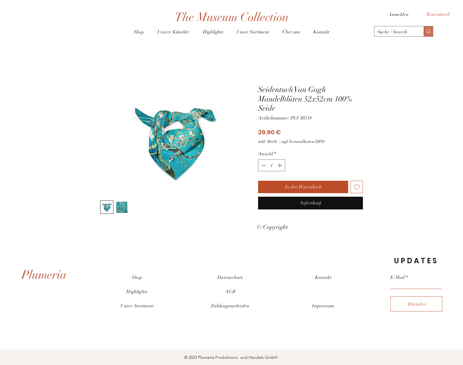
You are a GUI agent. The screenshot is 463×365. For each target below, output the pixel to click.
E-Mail (397, 277)
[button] (441, 14)
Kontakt (323, 277)
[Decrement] (263, 165)
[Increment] (280, 165)
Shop (137, 277)
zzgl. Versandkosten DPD (303, 141)
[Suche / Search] (394, 32)
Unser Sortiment (137, 306)
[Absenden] (416, 303)
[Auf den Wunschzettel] (356, 187)
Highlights (137, 292)
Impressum (323, 306)
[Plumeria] (44, 275)
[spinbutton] (271, 165)
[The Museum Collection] (231, 17)
